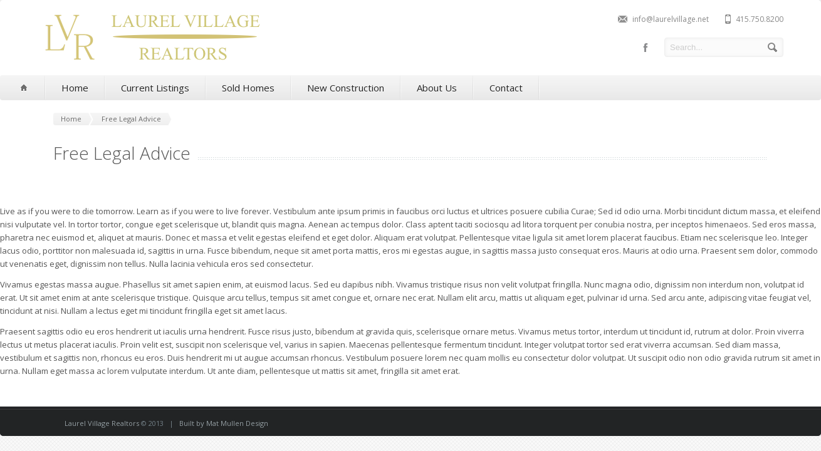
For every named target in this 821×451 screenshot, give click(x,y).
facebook (646, 48)
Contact (506, 87)
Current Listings (155, 87)
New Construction (345, 87)
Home (74, 87)
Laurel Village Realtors (102, 423)
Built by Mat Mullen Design (223, 423)
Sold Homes (248, 87)
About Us (437, 87)
